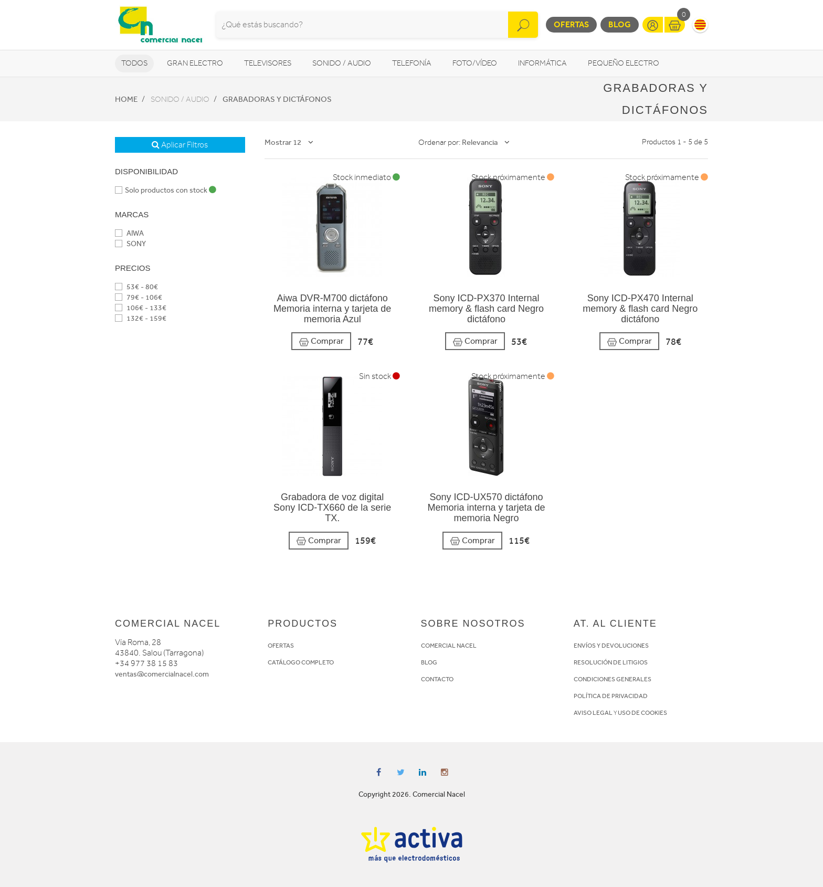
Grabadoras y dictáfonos (277, 99)
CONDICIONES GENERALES (612, 679)
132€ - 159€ (140, 318)
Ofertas (571, 24)
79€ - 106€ (138, 297)
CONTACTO (437, 679)
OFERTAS (281, 645)
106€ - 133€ (140, 307)
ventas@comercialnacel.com (162, 674)
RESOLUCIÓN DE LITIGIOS (611, 662)
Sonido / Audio (341, 63)
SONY (130, 243)
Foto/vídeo (474, 63)
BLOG (429, 662)
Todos (134, 63)
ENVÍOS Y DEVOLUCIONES (611, 645)
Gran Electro (195, 63)
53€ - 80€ (136, 286)
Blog (619, 24)
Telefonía (411, 63)
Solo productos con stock (165, 190)
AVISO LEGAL (593, 712)
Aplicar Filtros (180, 145)
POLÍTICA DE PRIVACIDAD (611, 696)
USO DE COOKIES (642, 712)
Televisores (267, 63)
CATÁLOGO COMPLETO (301, 662)
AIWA (129, 233)
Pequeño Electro (623, 63)
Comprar (321, 341)
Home (126, 99)
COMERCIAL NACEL (449, 645)
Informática (542, 63)
